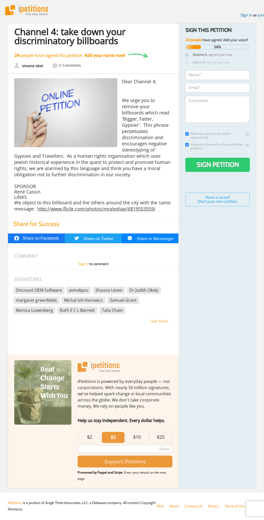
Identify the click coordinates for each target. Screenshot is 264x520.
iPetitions (26, 10)
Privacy (213, 506)
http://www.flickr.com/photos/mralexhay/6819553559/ (96, 209)
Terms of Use (235, 506)
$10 (137, 437)
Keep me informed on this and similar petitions (214, 146)
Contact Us (193, 506)
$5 (113, 437)
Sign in (246, 15)
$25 (160, 437)
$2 (89, 437)
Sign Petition (217, 165)
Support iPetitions (125, 461)
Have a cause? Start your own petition (218, 199)
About (174, 506)
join (261, 15)
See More (159, 321)
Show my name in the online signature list (208, 135)
